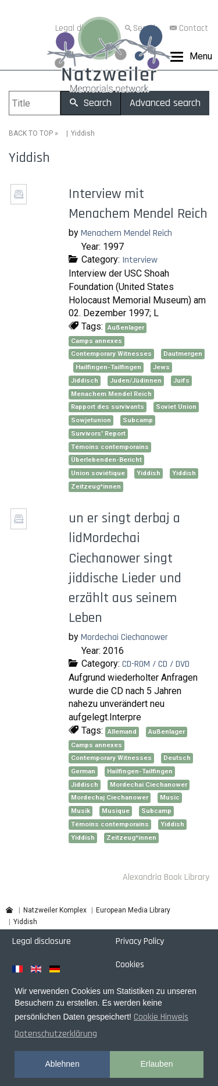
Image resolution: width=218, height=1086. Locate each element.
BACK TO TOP (31, 133)
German (83, 771)
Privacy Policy (140, 941)
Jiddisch (84, 380)
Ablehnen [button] (62, 1064)
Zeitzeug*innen (96, 486)
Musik (80, 811)
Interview (140, 260)
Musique (116, 811)
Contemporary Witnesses (111, 354)
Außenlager (126, 327)
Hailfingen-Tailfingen (108, 367)
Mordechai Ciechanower (124, 637)
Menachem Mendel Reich (126, 233)
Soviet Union (176, 407)
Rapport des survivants (107, 407)
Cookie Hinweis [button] (161, 1017)
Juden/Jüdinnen (136, 380)
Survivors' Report (98, 433)
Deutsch (177, 758)
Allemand (122, 731)
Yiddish (148, 473)
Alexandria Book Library (166, 877)
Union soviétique (98, 473)
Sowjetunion (91, 420)
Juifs (181, 380)
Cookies (130, 964)
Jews (161, 367)
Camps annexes (96, 341)
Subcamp (138, 420)
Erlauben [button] (156, 1064)
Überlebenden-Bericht (106, 460)
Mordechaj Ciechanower (109, 797)
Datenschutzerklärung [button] (56, 1034)
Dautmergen (182, 354)
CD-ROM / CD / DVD (156, 664)
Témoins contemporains (110, 447)
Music (170, 797)
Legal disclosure (41, 941)
